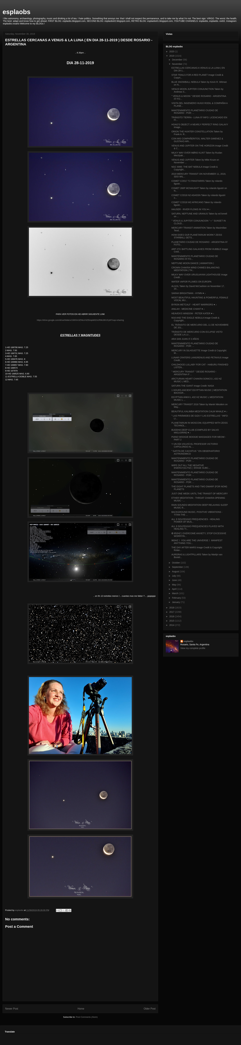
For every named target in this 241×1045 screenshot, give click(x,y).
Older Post (150, 1008)
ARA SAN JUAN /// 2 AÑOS (185, 339)
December (177, 59)
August (175, 571)
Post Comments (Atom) (87, 1017)
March (175, 593)
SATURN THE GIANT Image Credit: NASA (192, 385)
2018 (172, 607)
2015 (172, 620)
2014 (172, 625)
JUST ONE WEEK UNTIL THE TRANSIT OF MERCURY (199, 493)
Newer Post (11, 1008)
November (177, 64)
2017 (172, 612)
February (177, 598)
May (174, 584)
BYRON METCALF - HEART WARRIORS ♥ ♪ (194, 304)
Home (81, 1008)
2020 (172, 51)
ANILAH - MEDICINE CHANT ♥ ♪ (188, 309)
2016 (172, 616)
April (174, 589)
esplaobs (16, 11)
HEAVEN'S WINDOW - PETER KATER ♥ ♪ (192, 313)
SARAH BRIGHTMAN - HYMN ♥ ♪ (188, 293)
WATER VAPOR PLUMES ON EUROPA (191, 281)
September (177, 567)
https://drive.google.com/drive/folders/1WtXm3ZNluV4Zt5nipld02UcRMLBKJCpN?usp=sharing (80, 320)
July (174, 576)
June (174, 580)
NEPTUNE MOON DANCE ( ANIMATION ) (192, 263)
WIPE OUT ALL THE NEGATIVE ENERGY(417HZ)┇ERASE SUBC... (190, 466)
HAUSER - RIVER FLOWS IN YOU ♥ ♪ (190, 209)
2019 (172, 56)
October (176, 562)
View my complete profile (192, 648)
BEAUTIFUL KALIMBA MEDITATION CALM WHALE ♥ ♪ (199, 411)
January (176, 602)
